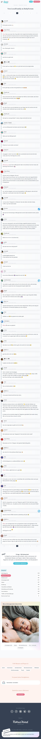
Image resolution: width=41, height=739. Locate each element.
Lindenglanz (6, 321)
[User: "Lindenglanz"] (2, 321)
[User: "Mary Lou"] (2, 302)
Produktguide (20, 647)
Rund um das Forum (5, 596)
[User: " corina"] (2, 220)
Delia (5, 312)
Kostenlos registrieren (20, 563)
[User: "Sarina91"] (2, 262)
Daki (5, 456)
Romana (6, 208)
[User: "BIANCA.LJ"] (2, 350)
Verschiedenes (4, 591)
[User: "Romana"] (2, 209)
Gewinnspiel (20, 694)
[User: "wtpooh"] (2, 71)
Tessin (22, 670)
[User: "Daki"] (2, 457)
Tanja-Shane (7, 29)
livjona (5, 399)
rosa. (5, 381)
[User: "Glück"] (2, 53)
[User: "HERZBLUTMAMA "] (2, 123)
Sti (4, 474)
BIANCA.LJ (6, 349)
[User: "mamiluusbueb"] (2, 280)
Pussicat (6, 140)
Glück (5, 53)
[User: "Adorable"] (2, 44)
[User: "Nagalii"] (2, 104)
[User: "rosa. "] (2, 382)
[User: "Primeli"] (2, 368)
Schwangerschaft (5, 580)
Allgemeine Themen (6, 576)
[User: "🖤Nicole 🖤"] (2, 62)
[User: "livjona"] (2, 400)
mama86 (6, 20)
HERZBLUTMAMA (8, 122)
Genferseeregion (15, 670)
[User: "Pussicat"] (2, 141)
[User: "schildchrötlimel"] (2, 511)
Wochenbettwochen (23, 645)
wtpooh (5, 71)
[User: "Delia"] (2, 312)
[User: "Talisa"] (2, 341)
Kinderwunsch (4, 578)
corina (5, 219)
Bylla (5, 83)
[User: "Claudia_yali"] (2, 93)
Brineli (5, 420)
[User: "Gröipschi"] (2, 150)
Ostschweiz (9, 667)
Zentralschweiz (18, 667)
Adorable (6, 44)
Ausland (28, 670)
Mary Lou (6, 301)
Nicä (5, 271)
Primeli (5, 367)
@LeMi (4, 34)
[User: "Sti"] (2, 475)
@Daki (4, 470)
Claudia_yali (6, 92)
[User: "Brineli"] (2, 421)
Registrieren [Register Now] (36, 1)
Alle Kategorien (4, 573)
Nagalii (5, 103)
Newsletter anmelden (12, 682)
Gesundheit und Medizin (6, 587)
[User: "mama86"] (2, 21)
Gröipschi (6, 149)
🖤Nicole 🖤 (6, 62)
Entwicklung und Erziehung (7, 589)
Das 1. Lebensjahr (32, 645)
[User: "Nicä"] (2, 271)
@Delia (4, 325)
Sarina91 (6, 262)
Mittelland (37, 667)
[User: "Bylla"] (2, 84)
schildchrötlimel (7, 510)
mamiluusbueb (7, 279)
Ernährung (3, 585)
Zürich (3, 667)
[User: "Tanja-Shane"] (2, 30)
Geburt (3, 582)
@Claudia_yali (6, 164)
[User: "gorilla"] (2, 243)
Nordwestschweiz (28, 667)
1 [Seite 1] (10, 13)
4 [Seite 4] (30, 13)
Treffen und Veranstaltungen (7, 594)
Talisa (5, 340)
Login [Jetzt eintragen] (31, 1)
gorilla (5, 242)
